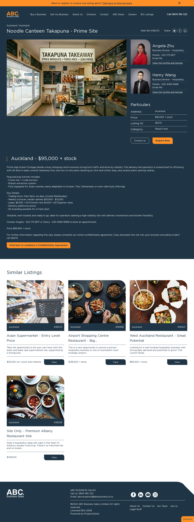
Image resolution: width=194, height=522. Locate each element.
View (54, 362)
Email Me (157, 58)
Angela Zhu (163, 46)
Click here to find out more (117, 3)
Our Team (162, 506)
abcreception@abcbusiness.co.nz (95, 496)
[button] (77, 14)
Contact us (140, 140)
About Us (135, 506)
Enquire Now (163, 141)
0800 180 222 (86, 493)
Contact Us (148, 506)
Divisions (187, 519)
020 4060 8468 (170, 84)
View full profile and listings (167, 63)
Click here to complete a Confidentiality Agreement (38, 245)
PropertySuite (91, 513)
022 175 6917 (168, 55)
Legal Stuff (136, 509)
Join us (174, 506)
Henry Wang (164, 75)
